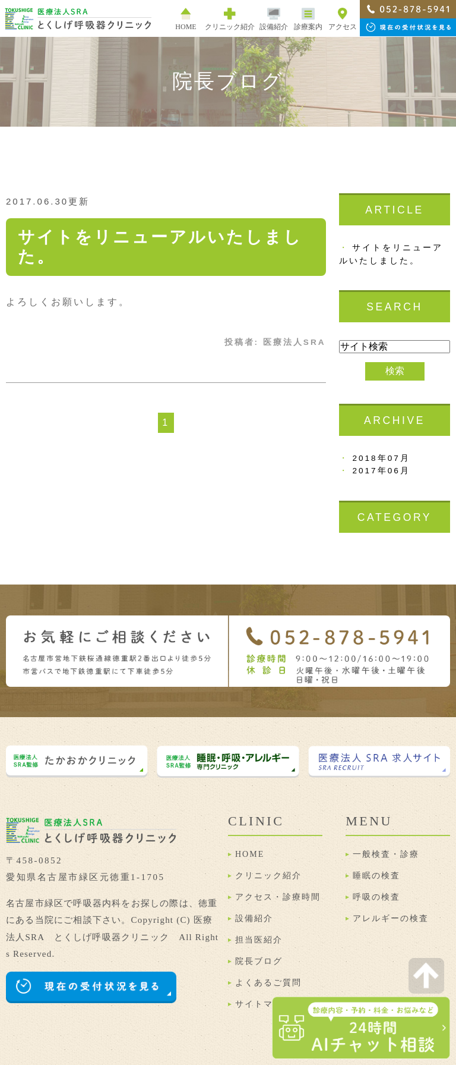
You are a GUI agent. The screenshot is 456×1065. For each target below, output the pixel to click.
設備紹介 (273, 19)
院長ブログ (259, 961)
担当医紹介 (259, 939)
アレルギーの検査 (391, 918)
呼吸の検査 (376, 897)
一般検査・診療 (386, 854)
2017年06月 (381, 470)
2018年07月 (381, 458)
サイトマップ (263, 1004)
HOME (185, 19)
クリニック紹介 (268, 875)
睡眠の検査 (376, 875)
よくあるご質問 (268, 982)
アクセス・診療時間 (278, 897)
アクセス (342, 19)
